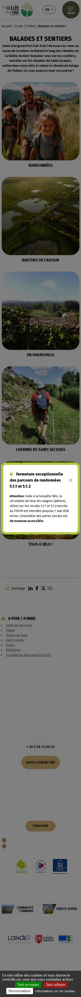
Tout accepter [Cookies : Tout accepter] (28, 985)
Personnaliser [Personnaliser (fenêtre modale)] (19, 991)
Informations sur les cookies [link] (55, 991)
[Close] (70, 480)
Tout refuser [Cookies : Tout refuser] (55, 985)
